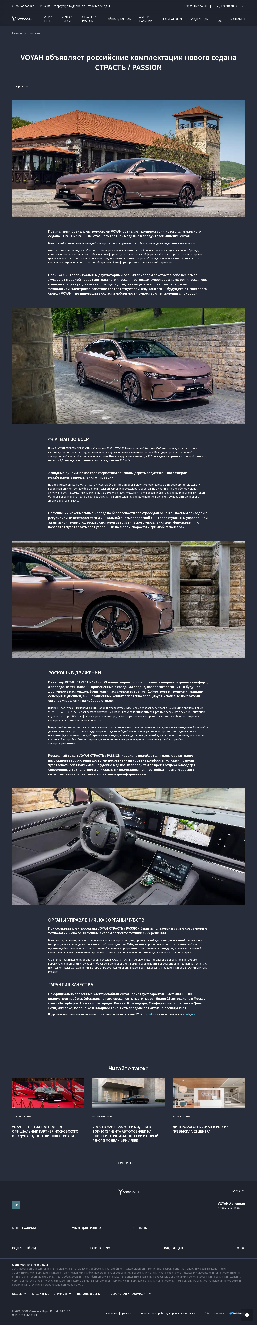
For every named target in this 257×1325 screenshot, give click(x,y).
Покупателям (172, 19)
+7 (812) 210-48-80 (229, 1208)
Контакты (237, 19)
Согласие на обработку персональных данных (168, 1313)
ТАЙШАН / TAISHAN (118, 19)
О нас (219, 19)
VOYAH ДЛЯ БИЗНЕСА (86, 1228)
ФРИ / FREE (48, 19)
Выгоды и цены (89, 1294)
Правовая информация (117, 1313)
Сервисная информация (129, 1294)
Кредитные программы (49, 1294)
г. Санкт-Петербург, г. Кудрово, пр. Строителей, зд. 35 (75, 6)
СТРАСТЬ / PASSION (89, 19)
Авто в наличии (145, 19)
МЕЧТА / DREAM (66, 19)
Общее (17, 1294)
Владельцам (199, 19)
